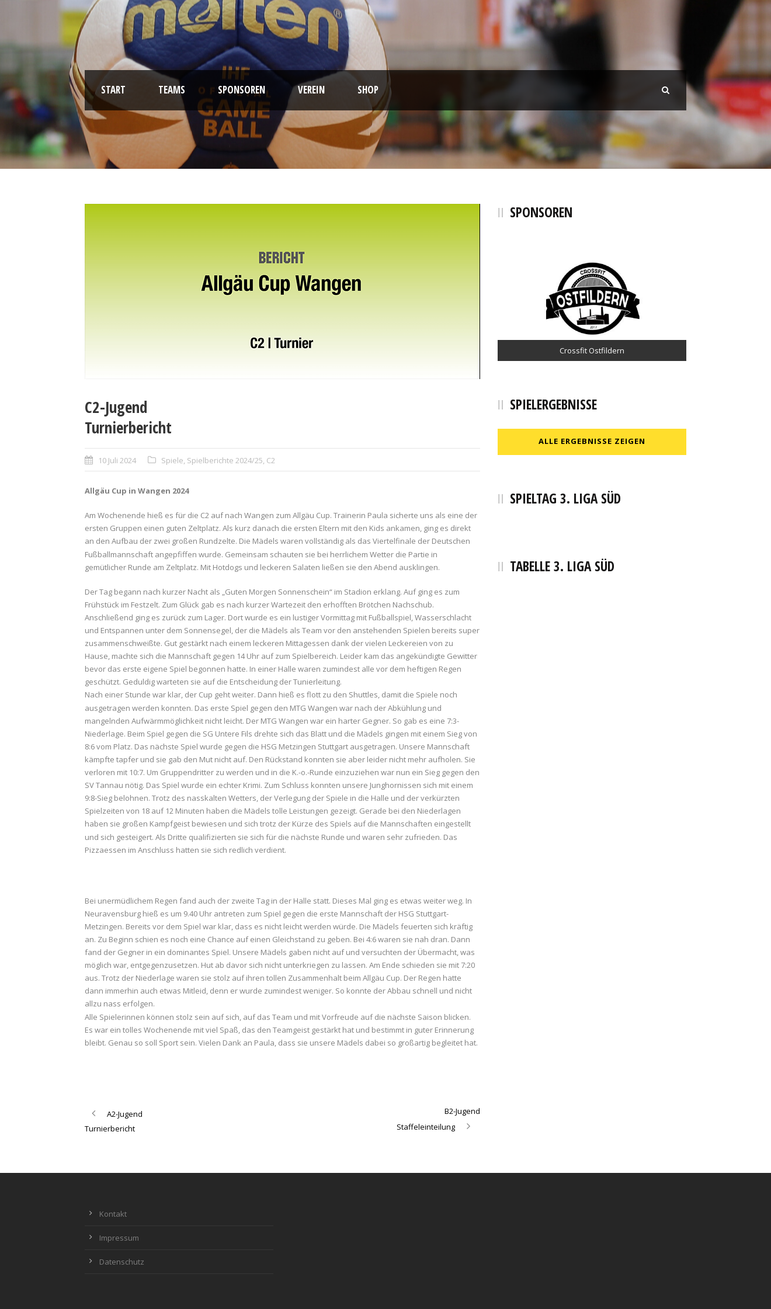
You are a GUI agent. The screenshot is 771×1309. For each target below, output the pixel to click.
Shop (367, 89)
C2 (270, 460)
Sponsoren (241, 89)
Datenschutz (121, 1261)
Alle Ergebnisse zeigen (592, 441)
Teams (171, 89)
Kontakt (113, 1214)
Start (113, 89)
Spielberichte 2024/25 (225, 460)
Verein (311, 89)
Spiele (172, 460)
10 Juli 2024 (117, 460)
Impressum (119, 1237)
